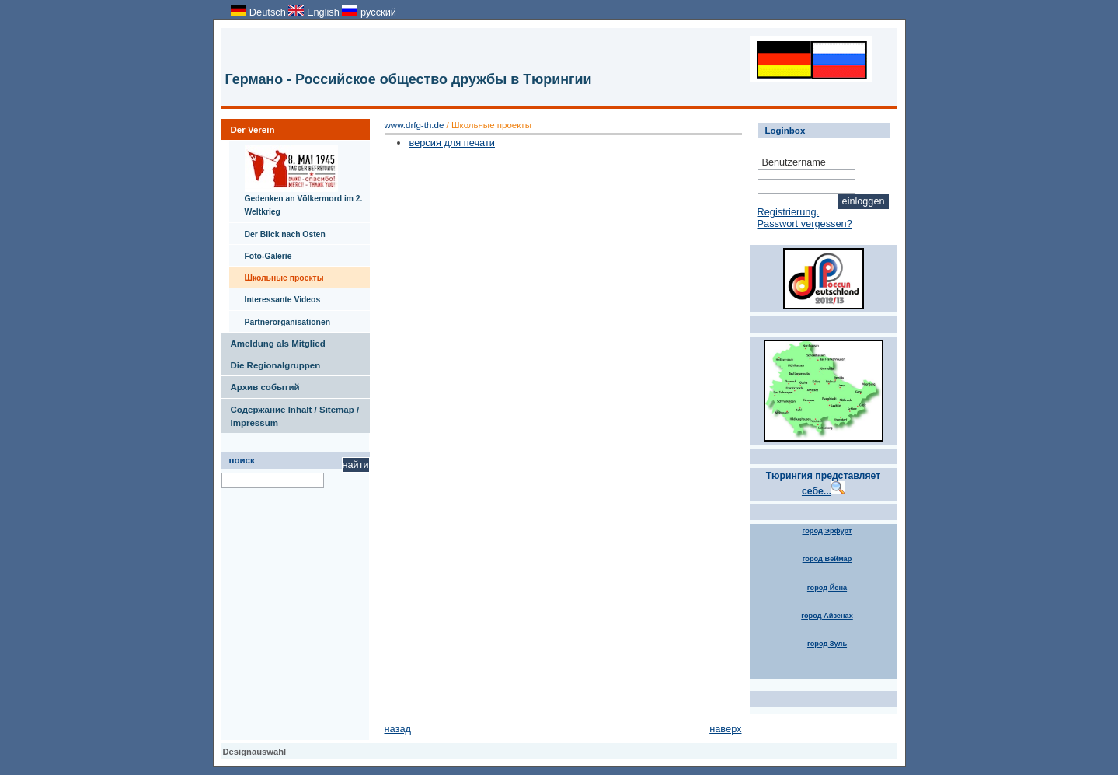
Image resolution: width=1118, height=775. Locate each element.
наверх (725, 729)
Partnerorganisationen (280, 318)
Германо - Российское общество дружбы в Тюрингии (408, 79)
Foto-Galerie (260, 252)
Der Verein (248, 126)
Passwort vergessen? (805, 223)
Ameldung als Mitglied (273, 340)
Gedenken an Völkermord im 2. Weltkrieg (296, 178)
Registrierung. (789, 212)
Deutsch (259, 12)
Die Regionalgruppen (271, 362)
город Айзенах (827, 616)
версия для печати (451, 142)
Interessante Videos (275, 296)
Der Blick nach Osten (277, 231)
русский (368, 12)
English (315, 12)
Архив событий (260, 384)
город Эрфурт (827, 531)
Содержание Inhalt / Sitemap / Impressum (290, 413)
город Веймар (827, 559)
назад (398, 729)
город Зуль (827, 644)
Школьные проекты (276, 274)
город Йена (827, 588)
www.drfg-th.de (414, 125)
